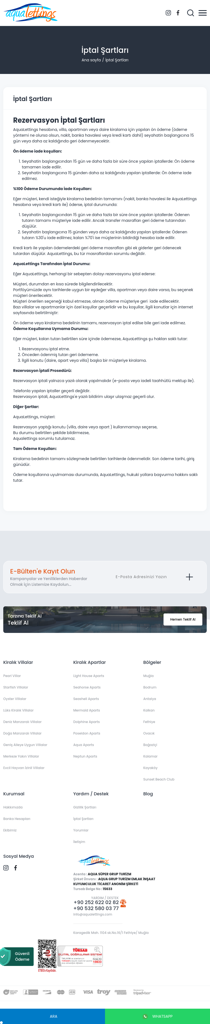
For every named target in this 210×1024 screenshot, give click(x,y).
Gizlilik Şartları (84, 807)
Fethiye (149, 721)
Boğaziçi (150, 744)
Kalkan (148, 710)
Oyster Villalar (14, 698)
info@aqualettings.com (92, 914)
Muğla (148, 675)
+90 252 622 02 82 (96, 902)
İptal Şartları (116, 60)
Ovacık (148, 733)
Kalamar (150, 756)
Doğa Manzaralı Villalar (22, 733)
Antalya (149, 698)
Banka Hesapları (16, 818)
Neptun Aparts (85, 756)
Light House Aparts (88, 675)
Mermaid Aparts (86, 710)
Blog (148, 794)
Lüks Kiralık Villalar (18, 710)
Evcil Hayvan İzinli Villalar (24, 767)
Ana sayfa (91, 60)
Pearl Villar (12, 675)
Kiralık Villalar (18, 662)
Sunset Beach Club (158, 779)
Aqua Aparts (83, 744)
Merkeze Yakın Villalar (21, 756)
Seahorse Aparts (87, 687)
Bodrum (149, 687)
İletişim (79, 841)
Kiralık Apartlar (89, 662)
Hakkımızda (13, 807)
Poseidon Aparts (86, 733)
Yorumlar (81, 830)
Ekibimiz (10, 830)
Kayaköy (150, 767)
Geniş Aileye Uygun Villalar (25, 744)
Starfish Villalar (15, 687)
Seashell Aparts (86, 698)
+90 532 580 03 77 (96, 908)
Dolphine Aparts (86, 721)
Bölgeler (152, 662)
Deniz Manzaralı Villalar (22, 721)
